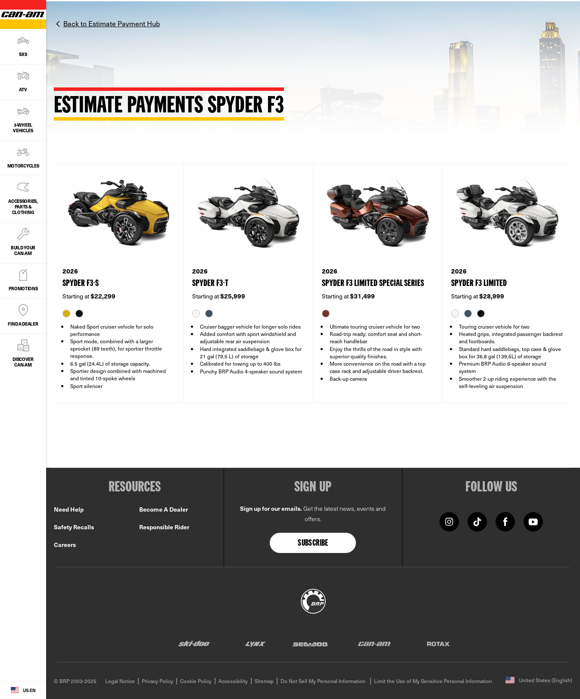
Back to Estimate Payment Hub (111, 23)
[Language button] (23, 690)
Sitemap (264, 681)
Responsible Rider (164, 526)
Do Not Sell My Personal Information (323, 681)
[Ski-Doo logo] (194, 643)
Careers (65, 544)
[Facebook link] (505, 520)
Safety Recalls (74, 526)
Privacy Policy (157, 681)
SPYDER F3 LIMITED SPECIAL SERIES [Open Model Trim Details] (373, 283)
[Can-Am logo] (374, 643)
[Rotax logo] (438, 643)
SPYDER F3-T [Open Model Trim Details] (210, 283)
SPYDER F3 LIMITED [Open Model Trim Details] (479, 283)
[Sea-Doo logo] (310, 643)
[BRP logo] (313, 600)
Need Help (69, 509)
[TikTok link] (477, 520)
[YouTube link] (533, 520)
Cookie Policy (196, 681)
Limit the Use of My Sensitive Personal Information (433, 681)
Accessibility (233, 681)
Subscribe (313, 543)
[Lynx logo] (255, 643)
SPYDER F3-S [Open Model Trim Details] (80, 283)
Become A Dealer (163, 509)
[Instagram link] (449, 520)
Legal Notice (120, 681)
